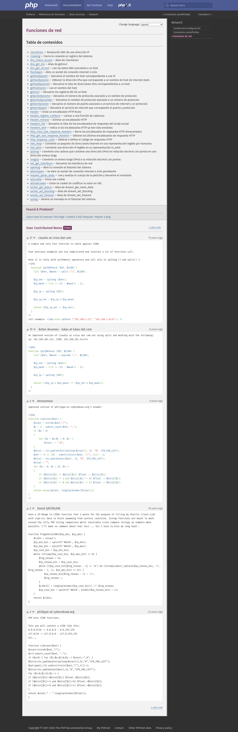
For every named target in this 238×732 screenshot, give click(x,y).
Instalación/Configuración (186, 28)
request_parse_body (42, 175)
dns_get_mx (37, 64)
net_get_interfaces (41, 163)
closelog (35, 56)
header (34, 111)
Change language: (129, 24)
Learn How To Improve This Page (45, 216)
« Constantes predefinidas (176, 14)
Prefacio (30, 14)
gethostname (38, 88)
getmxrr (35, 92)
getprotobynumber (41, 99)
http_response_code (42, 139)
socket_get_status (41, 187)
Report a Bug (102, 216)
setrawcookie (38, 183)
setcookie (36, 179)
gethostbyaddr (39, 76)
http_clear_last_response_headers (50, 131)
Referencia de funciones (52, 14)
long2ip (34, 159)
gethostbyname (39, 80)
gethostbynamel (40, 84)
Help (110, 5)
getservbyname (39, 103)
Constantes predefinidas (186, 32)
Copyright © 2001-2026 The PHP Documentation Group (60, 728)
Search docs (175, 5)
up (28, 238)
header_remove (39, 119)
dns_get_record (39, 68)
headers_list (37, 123)
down (34, 238)
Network (93, 14)
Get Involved (94, 5)
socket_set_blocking (42, 191)
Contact (119, 728)
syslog (34, 199)
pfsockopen (37, 171)
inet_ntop (36, 143)
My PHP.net (103, 728)
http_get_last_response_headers (49, 135)
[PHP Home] (31, 5)
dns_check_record (41, 60)
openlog (35, 167)
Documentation (72, 5)
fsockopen (36, 72)
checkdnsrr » (205, 14)
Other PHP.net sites (140, 728)
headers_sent (38, 127)
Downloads (51, 5)
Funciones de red (182, 36)
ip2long (34, 151)
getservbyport (38, 107)
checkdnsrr (36, 52)
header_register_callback (45, 115)
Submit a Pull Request (80, 216)
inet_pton (36, 147)
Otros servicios (77, 14)
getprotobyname (40, 95)
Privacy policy (164, 728)
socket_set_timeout (42, 195)
